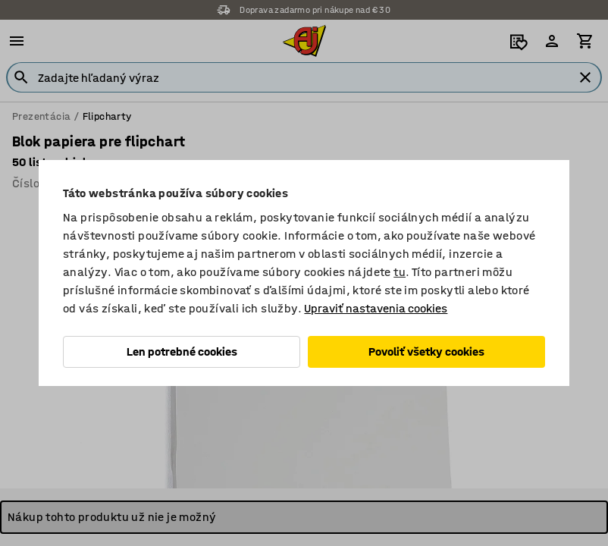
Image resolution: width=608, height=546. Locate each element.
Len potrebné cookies (182, 351)
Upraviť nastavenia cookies (375, 308)
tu (399, 272)
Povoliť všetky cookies (426, 351)
